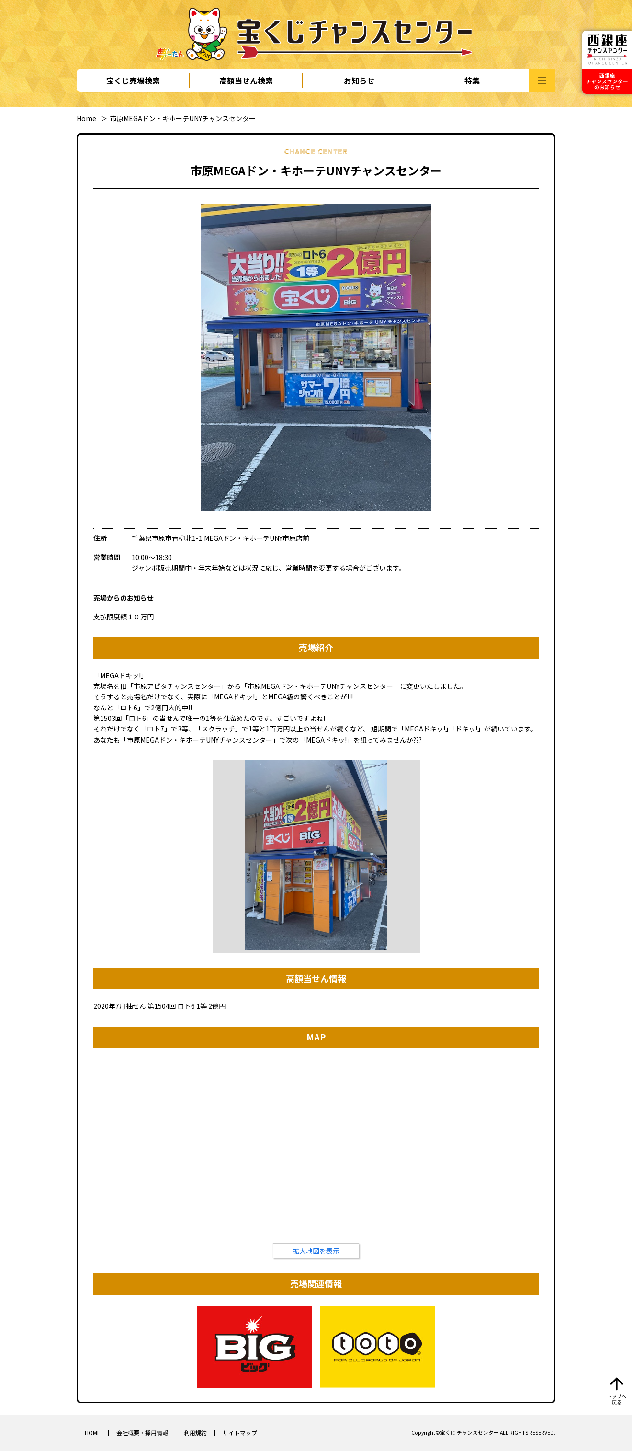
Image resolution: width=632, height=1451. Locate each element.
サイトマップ (240, 1432)
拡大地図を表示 (316, 1251)
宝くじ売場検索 (133, 80)
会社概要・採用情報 (142, 1432)
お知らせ (359, 80)
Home (86, 118)
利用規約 (195, 1432)
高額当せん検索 (246, 80)
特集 (472, 80)
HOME (93, 1432)
